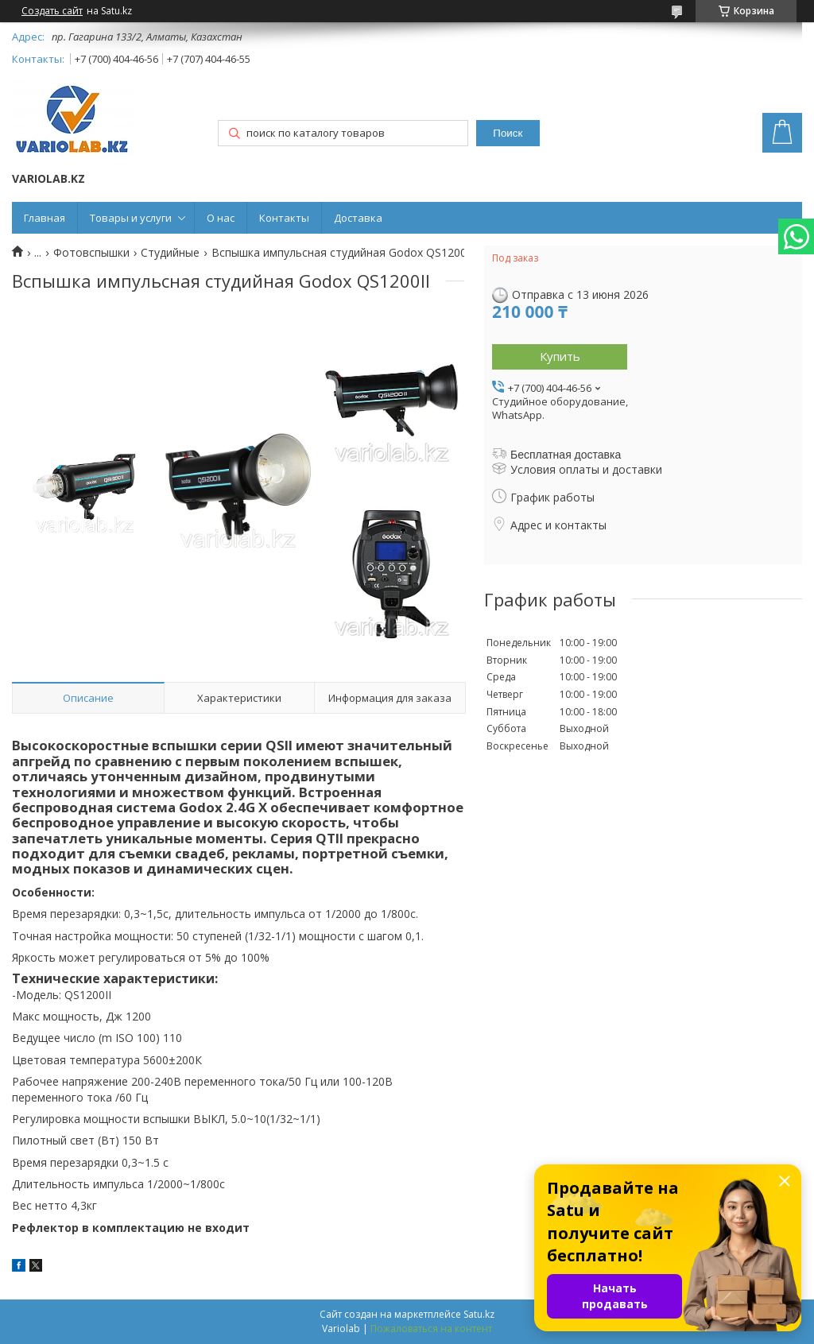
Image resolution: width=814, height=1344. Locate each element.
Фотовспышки (91, 253)
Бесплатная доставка (565, 454)
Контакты (284, 218)
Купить (560, 356)
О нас (221, 218)
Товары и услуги (131, 218)
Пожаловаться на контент (431, 1328)
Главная (44, 218)
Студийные (170, 253)
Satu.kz (478, 1314)
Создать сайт (52, 11)
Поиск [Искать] (507, 133)
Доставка (358, 218)
